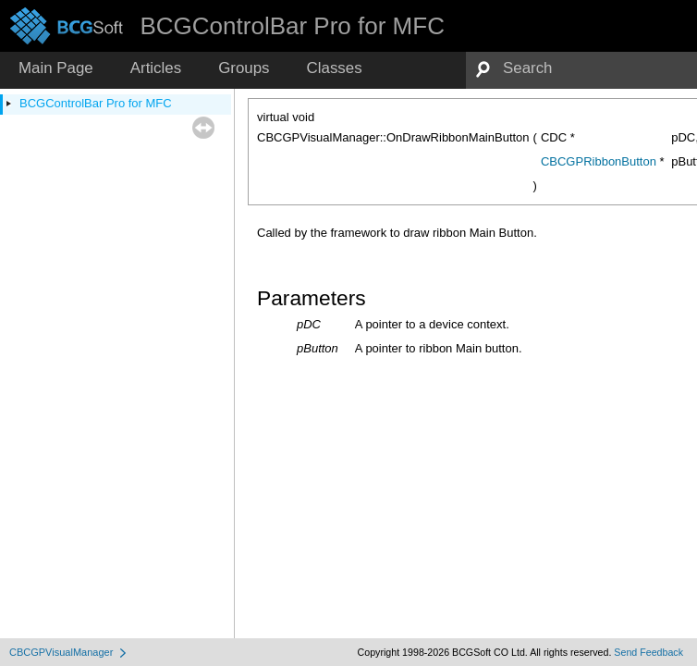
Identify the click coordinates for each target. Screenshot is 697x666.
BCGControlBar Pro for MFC (95, 103)
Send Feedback (648, 652)
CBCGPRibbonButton (598, 161)
